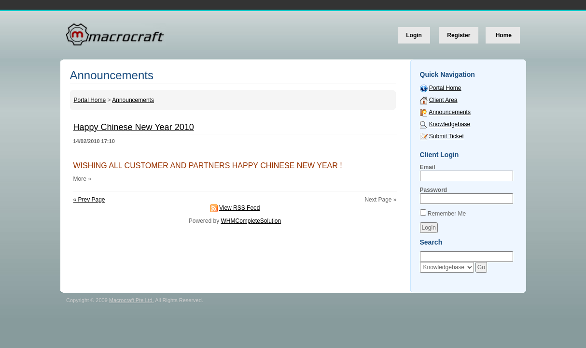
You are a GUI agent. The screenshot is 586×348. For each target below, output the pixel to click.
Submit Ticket (446, 136)
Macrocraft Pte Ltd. (131, 300)
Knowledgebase (449, 124)
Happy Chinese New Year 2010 (133, 127)
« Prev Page (89, 199)
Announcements (133, 100)
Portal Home (90, 100)
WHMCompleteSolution (251, 221)
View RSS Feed (239, 207)
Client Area (443, 100)
